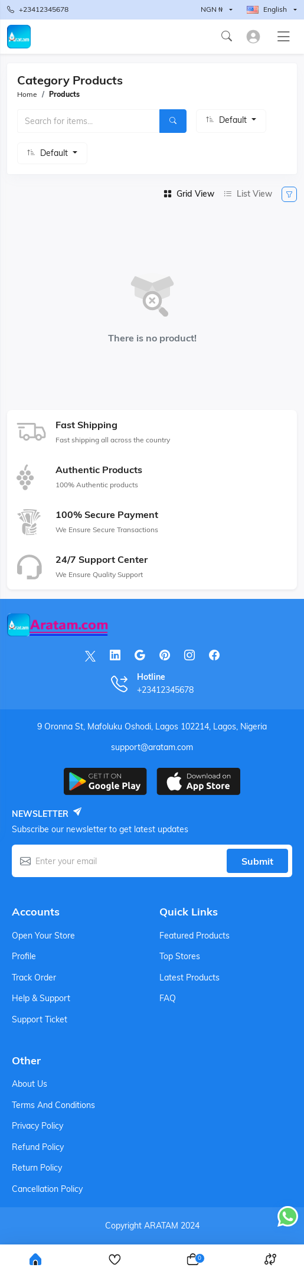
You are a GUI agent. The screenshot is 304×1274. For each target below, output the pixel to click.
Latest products (189, 977)
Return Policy (37, 1167)
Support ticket (39, 1019)
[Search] (173, 121)
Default (234, 120)
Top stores (179, 956)
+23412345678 (37, 10)
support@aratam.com (152, 747)
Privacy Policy (37, 1125)
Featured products (194, 935)
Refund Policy (38, 1147)
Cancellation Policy (47, 1189)
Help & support (41, 998)
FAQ (167, 998)
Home (27, 94)
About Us (29, 1083)
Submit (257, 861)
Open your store (43, 935)
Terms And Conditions (53, 1105)
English (267, 9)
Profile (24, 956)
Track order (34, 977)
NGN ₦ (212, 9)
